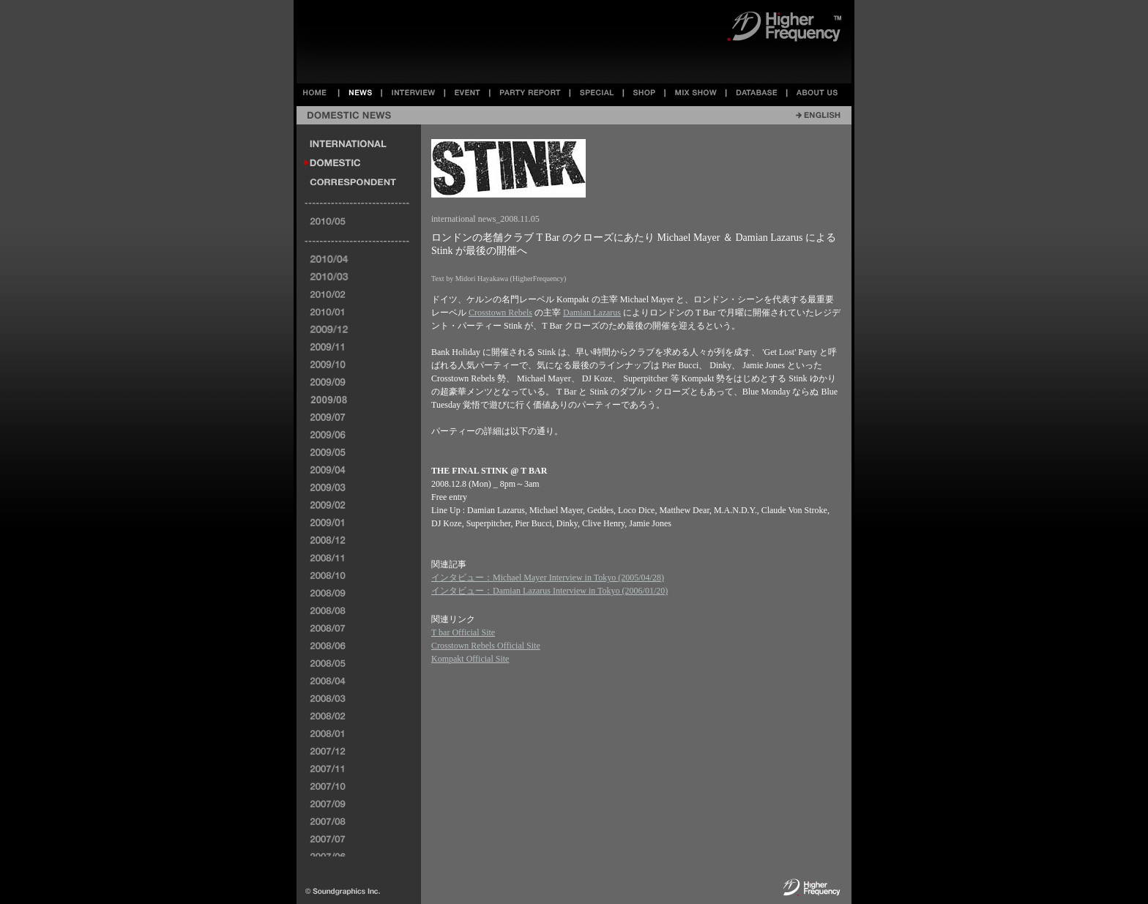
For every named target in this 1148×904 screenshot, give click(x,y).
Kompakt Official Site (470, 659)
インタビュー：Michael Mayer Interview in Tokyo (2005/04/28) (547, 577)
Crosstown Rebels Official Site (485, 645)
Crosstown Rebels (500, 312)
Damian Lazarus (592, 312)
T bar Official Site (463, 632)
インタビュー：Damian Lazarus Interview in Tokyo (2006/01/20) (549, 591)
